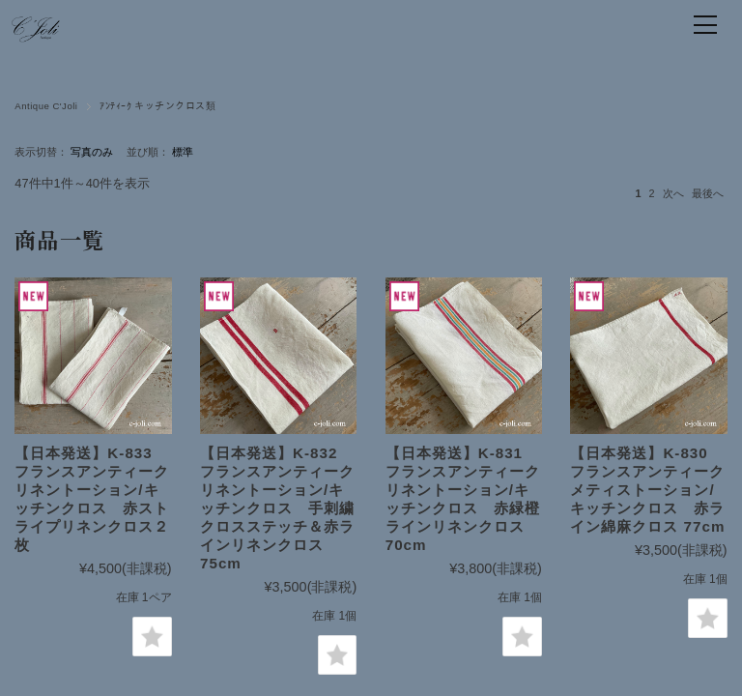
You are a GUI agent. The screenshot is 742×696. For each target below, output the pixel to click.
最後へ (708, 193)
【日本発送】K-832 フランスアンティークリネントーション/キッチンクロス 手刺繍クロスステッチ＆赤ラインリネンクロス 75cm (277, 508)
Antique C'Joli (45, 106)
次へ (673, 193)
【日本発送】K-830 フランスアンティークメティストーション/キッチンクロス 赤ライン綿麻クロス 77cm (647, 490)
